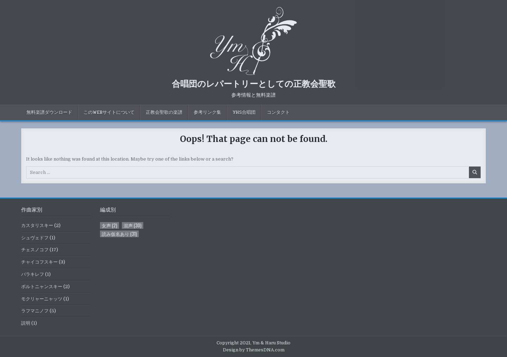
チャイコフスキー (39, 262)
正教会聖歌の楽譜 (164, 112)
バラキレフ (32, 274)
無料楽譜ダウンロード (49, 112)
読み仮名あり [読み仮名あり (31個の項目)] (119, 234)
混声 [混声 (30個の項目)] (133, 225)
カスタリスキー (37, 225)
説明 (25, 323)
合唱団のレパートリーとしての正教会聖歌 (254, 83)
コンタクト (278, 112)
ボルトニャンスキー (41, 286)
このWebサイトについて (108, 112)
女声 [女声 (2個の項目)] (109, 225)
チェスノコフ (35, 249)
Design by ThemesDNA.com (253, 350)
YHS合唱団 (244, 112)
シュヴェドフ (35, 237)
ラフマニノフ (35, 310)
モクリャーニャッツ (41, 298)
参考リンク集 (207, 112)
